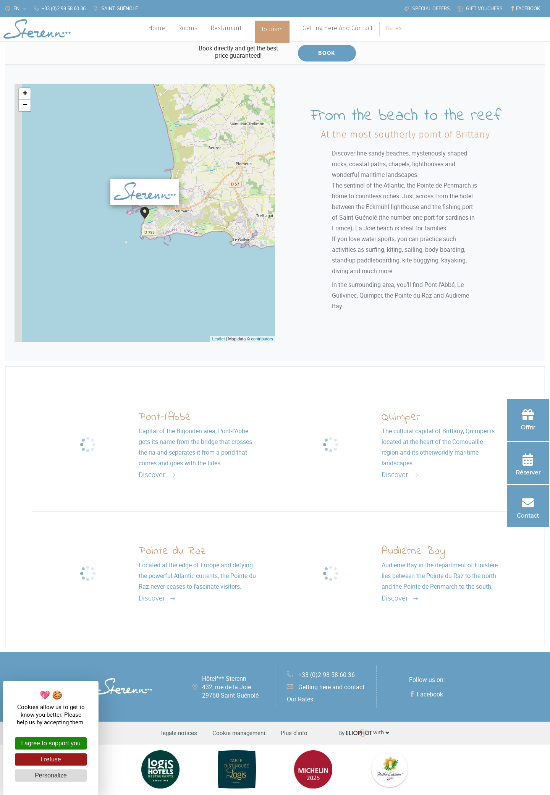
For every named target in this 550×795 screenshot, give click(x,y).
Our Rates (300, 699)
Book (327, 53)
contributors (262, 339)
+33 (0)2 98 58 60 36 (321, 674)
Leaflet (218, 339)
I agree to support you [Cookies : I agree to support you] (51, 743)
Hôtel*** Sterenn (230, 686)
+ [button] (25, 94)
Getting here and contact (325, 687)
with (363, 732)
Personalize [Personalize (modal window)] (51, 775)
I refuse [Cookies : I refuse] (50, 759)
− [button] (25, 105)
